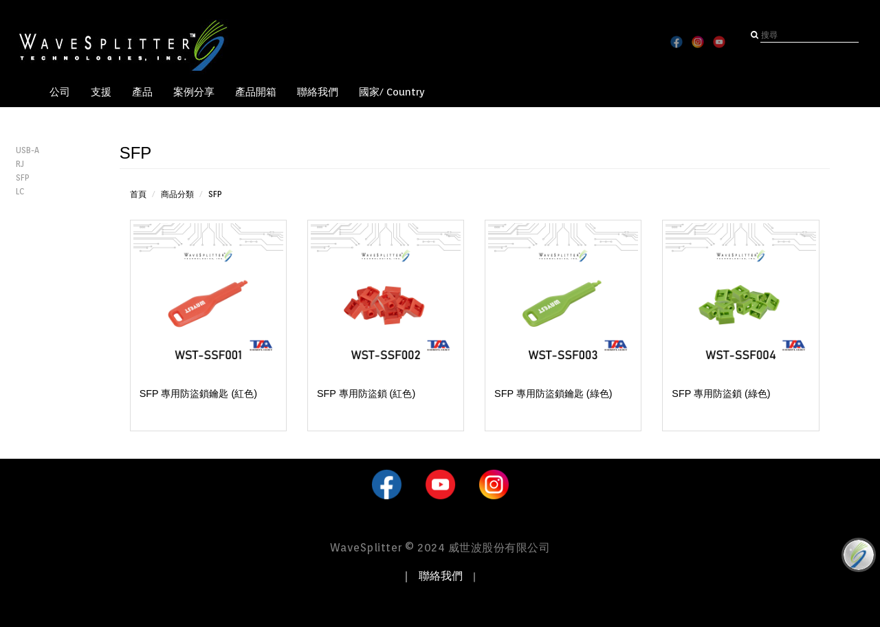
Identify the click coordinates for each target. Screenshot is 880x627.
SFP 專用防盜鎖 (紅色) (366, 393)
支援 (101, 92)
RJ (20, 164)
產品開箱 (255, 92)
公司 (60, 92)
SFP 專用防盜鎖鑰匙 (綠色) (553, 393)
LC (20, 191)
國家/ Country (392, 92)
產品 (142, 92)
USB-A (27, 150)
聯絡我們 (317, 92)
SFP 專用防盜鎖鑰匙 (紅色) (198, 393)
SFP (23, 177)
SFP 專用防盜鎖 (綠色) (721, 393)
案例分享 (193, 92)
